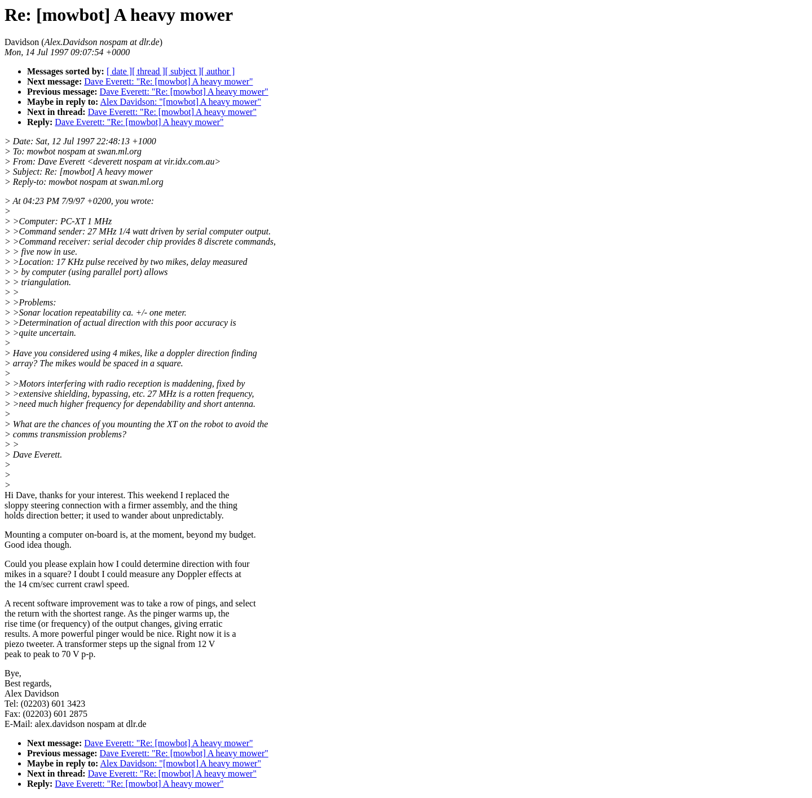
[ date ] (119, 71)
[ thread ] (148, 71)
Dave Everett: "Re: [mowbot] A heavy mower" (168, 81)
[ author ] (218, 71)
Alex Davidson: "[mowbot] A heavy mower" (180, 102)
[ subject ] (183, 71)
